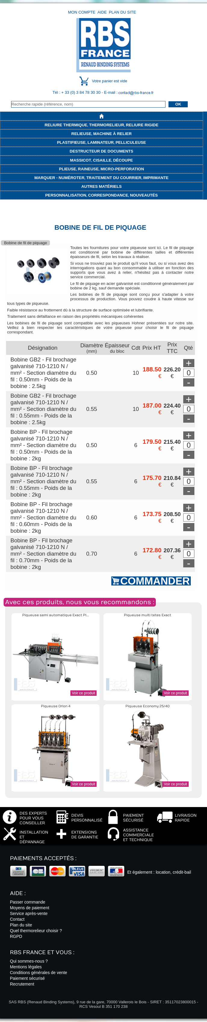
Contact (17, 919)
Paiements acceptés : (43, 858)
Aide (102, 12)
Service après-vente (29, 913)
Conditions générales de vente (38, 972)
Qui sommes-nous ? (29, 961)
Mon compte (81, 12)
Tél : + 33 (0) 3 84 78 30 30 (77, 92)
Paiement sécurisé (27, 978)
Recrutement (22, 984)
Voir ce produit (83, 693)
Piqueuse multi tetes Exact (147, 615)
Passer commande (27, 902)
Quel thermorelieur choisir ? (36, 930)
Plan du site (122, 12)
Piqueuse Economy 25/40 (147, 706)
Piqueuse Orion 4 (55, 706)
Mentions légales (26, 966)
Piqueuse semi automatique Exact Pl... (55, 615)
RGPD (16, 936)
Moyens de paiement (29, 907)
